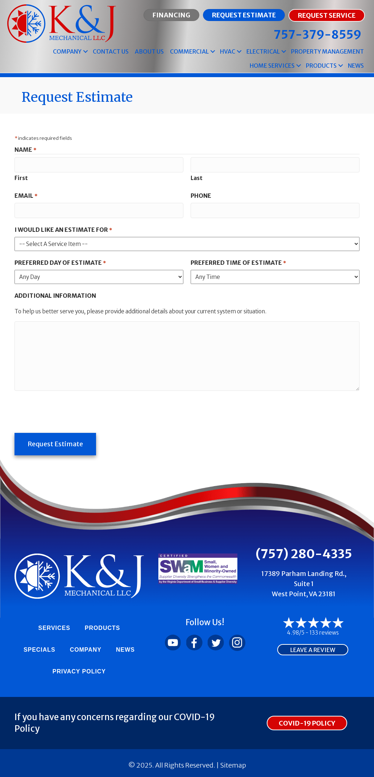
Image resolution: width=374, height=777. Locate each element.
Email (25, 195)
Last (197, 177)
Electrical (263, 51)
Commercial (189, 51)
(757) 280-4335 (303, 550)
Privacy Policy (79, 668)
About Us (149, 51)
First (21, 177)
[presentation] (69, 409)
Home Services (272, 65)
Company (67, 51)
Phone (201, 195)
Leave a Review (312, 647)
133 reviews (324, 629)
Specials (39, 646)
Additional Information (55, 294)
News (356, 65)
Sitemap (233, 762)
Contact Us (111, 51)
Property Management (327, 51)
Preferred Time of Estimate (238, 262)
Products (321, 65)
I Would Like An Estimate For (63, 229)
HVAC (227, 51)
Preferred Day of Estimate (60, 262)
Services (54, 625)
